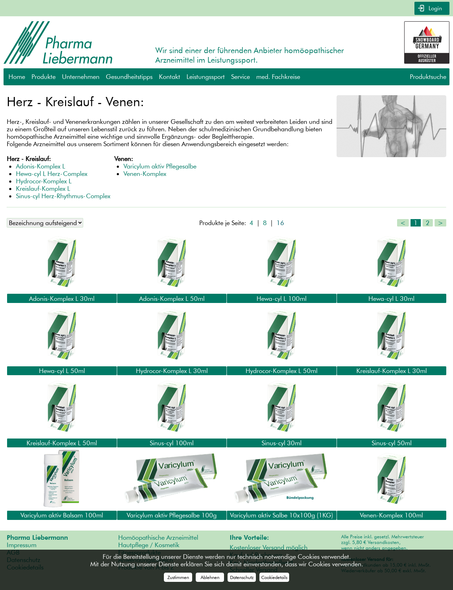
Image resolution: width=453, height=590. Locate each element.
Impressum (21, 544)
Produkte (43, 76)
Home (16, 76)
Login (434, 8)
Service (240, 76)
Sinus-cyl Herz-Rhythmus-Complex (63, 196)
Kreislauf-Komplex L (43, 188)
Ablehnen (210, 577)
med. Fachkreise (278, 76)
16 (280, 223)
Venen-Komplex (145, 173)
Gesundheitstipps (129, 76)
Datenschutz (242, 577)
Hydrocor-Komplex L (43, 181)
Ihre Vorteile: (249, 537)
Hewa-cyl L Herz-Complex (51, 173)
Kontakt (169, 76)
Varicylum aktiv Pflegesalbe (160, 166)
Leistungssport (206, 76)
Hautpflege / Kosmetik (148, 544)
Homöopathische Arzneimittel (158, 537)
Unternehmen (80, 76)
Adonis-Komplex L (40, 166)
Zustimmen (178, 577)
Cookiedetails (274, 577)
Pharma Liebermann (37, 537)
